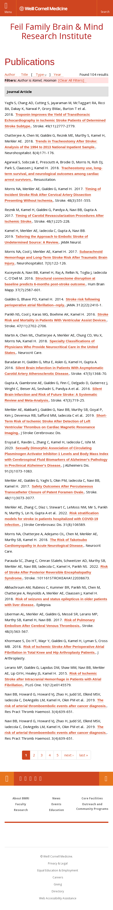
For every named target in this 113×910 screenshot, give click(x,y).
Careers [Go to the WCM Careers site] (58, 877)
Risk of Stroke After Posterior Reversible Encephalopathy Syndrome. (56, 572)
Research (21, 810)
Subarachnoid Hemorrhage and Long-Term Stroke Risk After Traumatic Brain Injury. (56, 257)
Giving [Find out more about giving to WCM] (58, 884)
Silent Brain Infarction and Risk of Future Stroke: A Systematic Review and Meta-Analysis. (53, 394)
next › (69, 755)
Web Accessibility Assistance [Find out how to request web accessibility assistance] (57, 898)
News (56, 798)
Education (56, 810)
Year (57, 74)
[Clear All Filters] (71, 80)
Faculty (20, 804)
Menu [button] (8, 12)
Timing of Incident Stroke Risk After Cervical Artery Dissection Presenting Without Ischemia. (53, 194)
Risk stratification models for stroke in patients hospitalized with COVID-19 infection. (52, 519)
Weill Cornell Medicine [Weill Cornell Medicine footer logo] (56, 830)
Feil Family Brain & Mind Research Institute (56, 31)
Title (24, 74)
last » (83, 755)
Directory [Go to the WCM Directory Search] (58, 891)
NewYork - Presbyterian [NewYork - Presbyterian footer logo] (56, 839)
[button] (105, 8)
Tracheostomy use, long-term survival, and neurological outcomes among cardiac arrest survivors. (53, 173)
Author (10, 74)
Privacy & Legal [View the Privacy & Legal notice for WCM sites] (58, 863)
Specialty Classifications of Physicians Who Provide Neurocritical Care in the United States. (51, 347)
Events (56, 804)
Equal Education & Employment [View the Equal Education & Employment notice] (57, 870)
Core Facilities (92, 798)
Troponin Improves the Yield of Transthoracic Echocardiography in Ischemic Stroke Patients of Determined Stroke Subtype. (55, 120)
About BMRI (21, 798)
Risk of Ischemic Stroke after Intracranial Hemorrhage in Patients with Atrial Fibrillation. (53, 679)
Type (40, 74)
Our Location (7, 779)
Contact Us (106, 779)
